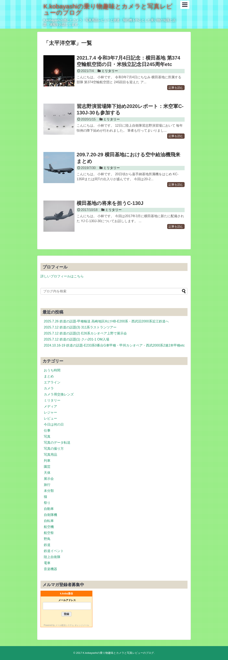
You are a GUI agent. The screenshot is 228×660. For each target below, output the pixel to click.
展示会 (49, 478)
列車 (47, 460)
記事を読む (176, 87)
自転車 (49, 521)
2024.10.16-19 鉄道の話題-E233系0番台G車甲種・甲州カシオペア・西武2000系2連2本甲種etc (114, 345)
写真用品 (50, 454)
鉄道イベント (54, 551)
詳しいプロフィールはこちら (62, 276)
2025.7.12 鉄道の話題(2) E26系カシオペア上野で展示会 (85, 333)
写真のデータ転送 (57, 442)
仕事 (47, 430)
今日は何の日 (54, 424)
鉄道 (47, 545)
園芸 (47, 466)
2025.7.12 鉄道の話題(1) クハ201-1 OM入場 (76, 339)
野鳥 (47, 539)
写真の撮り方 (54, 448)
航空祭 (49, 533)
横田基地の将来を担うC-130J (110, 203)
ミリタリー (109, 71)
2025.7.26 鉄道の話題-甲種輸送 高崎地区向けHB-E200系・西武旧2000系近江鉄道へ (106, 321)
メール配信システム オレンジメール (72, 625)
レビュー (50, 418)
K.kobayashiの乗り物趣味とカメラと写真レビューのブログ (108, 9)
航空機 (49, 527)
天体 (47, 472)
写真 (47, 436)
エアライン (52, 382)
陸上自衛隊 (52, 557)
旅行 (47, 484)
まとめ (49, 376)
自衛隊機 (50, 515)
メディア (50, 406)
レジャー (50, 412)
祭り (47, 502)
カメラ (49, 388)
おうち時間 (52, 370)
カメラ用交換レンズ (59, 394)
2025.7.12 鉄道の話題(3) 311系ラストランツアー (80, 327)
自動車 (49, 509)
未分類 (49, 490)
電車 (47, 563)
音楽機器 (50, 569)
